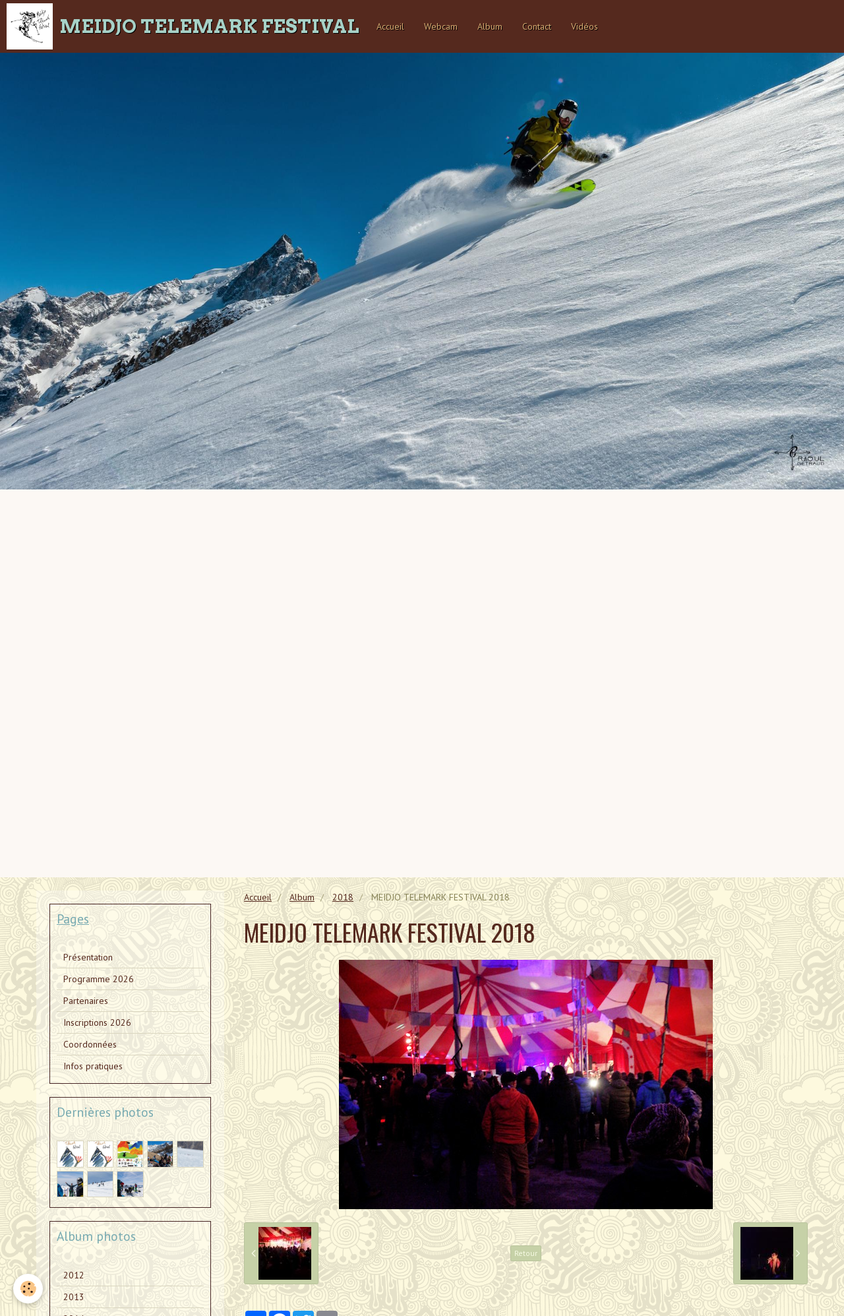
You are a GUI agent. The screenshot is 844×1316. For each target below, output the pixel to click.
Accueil (390, 26)
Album (489, 26)
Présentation (88, 957)
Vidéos (584, 26)
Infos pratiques (93, 1066)
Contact (536, 26)
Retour (525, 1253)
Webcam (441, 26)
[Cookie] (28, 1288)
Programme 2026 (98, 979)
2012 (73, 1275)
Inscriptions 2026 (97, 1022)
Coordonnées (90, 1044)
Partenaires (85, 1001)
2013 (73, 1297)
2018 (342, 897)
